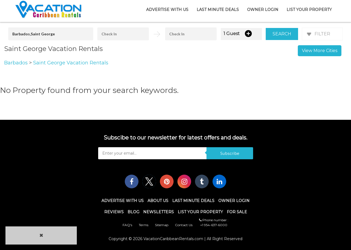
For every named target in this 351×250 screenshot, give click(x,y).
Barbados (16, 63)
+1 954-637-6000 (213, 225)
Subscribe (229, 153)
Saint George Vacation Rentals (70, 63)
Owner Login (262, 9)
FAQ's (127, 225)
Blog (133, 211)
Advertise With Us (167, 9)
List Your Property (309, 9)
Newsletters (158, 211)
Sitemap (161, 225)
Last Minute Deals (218, 9)
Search (282, 33)
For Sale (237, 211)
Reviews (114, 211)
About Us (158, 200)
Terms (143, 225)
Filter (322, 33)
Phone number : (213, 220)
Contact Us (184, 225)
